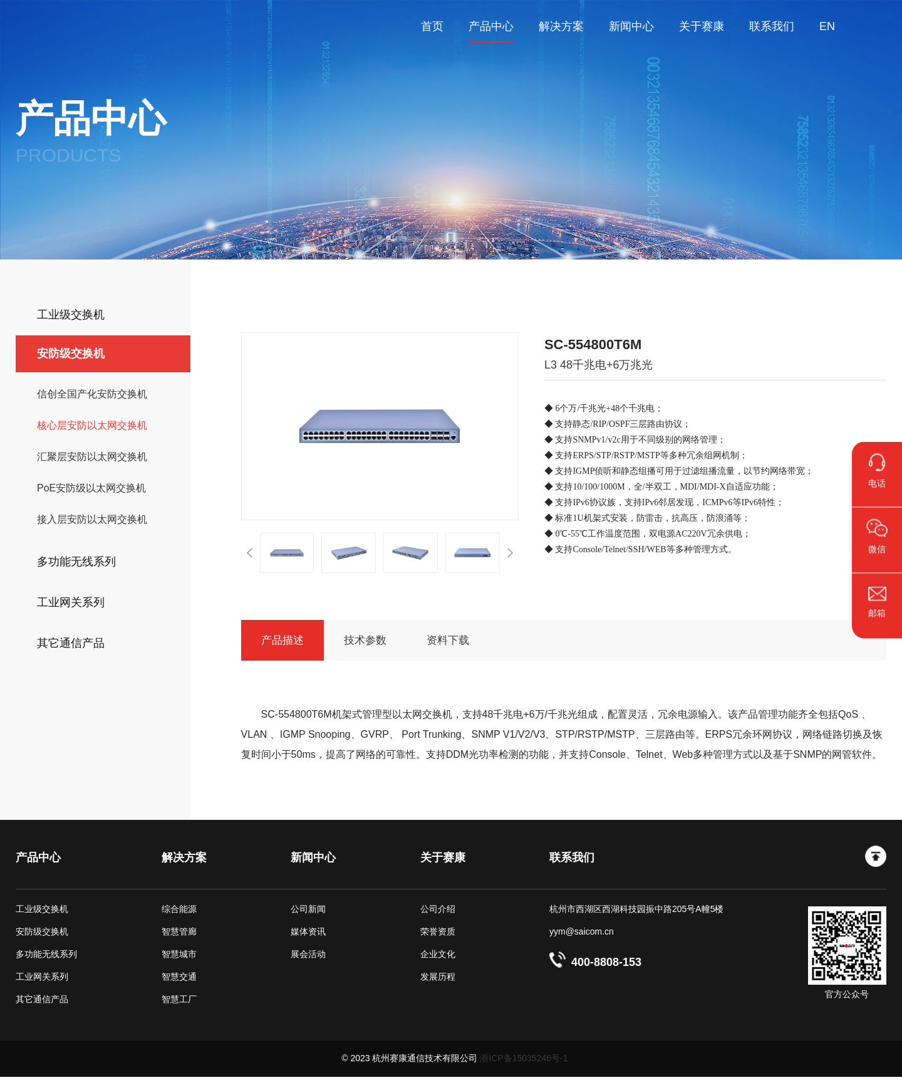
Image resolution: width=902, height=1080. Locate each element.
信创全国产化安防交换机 (92, 394)
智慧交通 (179, 980)
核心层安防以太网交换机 (92, 425)
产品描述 (287, 642)
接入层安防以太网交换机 (92, 519)
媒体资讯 (308, 935)
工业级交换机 (42, 912)
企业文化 (437, 957)
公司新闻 (308, 912)
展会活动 (308, 957)
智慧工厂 (179, 1002)
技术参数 (380, 642)
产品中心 (38, 860)
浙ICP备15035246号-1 (524, 1061)
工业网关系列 (42, 980)
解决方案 (184, 860)
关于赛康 (442, 860)
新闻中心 (313, 860)
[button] (249, 553)
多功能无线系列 (46, 957)
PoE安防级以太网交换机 (91, 488)
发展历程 (437, 980)
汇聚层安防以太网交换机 (92, 456)
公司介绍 (437, 912)
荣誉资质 (437, 935)
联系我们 (571, 860)
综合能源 (179, 912)
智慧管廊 (179, 935)
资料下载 (472, 642)
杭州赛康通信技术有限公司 (59, 26)
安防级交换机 (42, 935)
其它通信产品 (42, 1002)
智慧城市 (179, 957)
